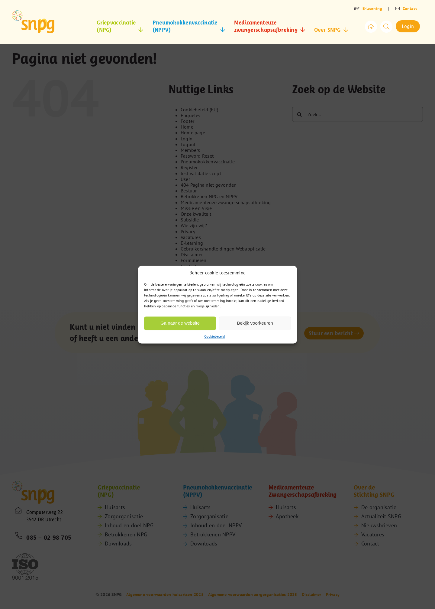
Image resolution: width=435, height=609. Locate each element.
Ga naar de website (180, 323)
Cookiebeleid (214, 336)
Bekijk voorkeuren (255, 323)
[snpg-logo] (33, 21)
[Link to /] (371, 27)
